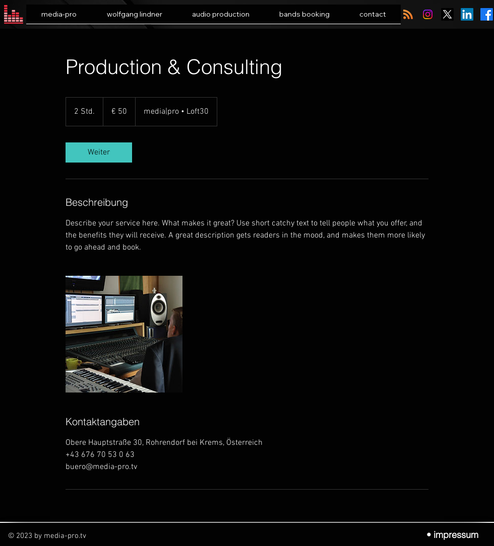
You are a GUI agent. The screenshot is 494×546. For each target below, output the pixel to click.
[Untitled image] (124, 334)
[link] (99, 152)
